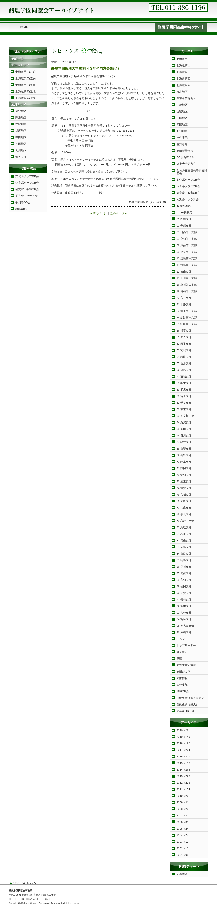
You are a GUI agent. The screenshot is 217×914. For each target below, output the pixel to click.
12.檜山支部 (184, 271)
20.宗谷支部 (184, 297)
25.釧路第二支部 (187, 324)
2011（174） (185, 789)
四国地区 (20, 143)
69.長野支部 (184, 455)
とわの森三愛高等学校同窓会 (192, 172)
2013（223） (185, 776)
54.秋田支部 (184, 356)
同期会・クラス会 (26, 195)
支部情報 (182, 678)
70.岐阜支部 (184, 461)
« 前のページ (98, 213)
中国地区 (20, 137)
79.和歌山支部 (185, 520)
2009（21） (184, 802)
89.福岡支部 (184, 586)
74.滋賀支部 (184, 488)
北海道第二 (183, 65)
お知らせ (182, 144)
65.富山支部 (184, 429)
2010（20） (184, 795)
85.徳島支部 (184, 560)
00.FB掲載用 (184, 212)
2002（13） (184, 848)
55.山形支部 (184, 363)
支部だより (183, 671)
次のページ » (118, 213)
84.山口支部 (184, 553)
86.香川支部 (184, 566)
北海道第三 (183, 72)
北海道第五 (183, 85)
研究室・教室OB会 (27, 189)
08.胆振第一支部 (187, 245)
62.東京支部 (184, 409)
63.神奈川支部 (185, 415)
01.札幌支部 (184, 219)
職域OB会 (21, 209)
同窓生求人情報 (186, 665)
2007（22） (184, 815)
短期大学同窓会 (186, 163)
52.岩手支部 (184, 343)
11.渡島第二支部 (187, 265)
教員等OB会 (23, 202)
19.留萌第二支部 (187, 291)
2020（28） (184, 730)
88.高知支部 (184, 579)
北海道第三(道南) (26, 85)
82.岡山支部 (184, 540)
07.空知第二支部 (187, 238)
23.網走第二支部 (187, 310)
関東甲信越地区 (186, 98)
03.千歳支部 (184, 225)
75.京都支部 (184, 494)
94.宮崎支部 (184, 619)
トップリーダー (186, 645)
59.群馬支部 (184, 389)
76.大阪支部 (184, 501)
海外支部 (20, 156)
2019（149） (185, 736)
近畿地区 (20, 130)
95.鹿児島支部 (185, 625)
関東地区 (20, 117)
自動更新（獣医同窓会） (192, 697)
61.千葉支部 (184, 402)
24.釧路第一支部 (187, 317)
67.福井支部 (184, 442)
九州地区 (20, 150)
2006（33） (184, 822)
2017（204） (185, 750)
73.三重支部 (184, 481)
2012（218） (185, 782)
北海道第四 (183, 78)
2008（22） (184, 809)
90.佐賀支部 (184, 593)
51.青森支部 (184, 337)
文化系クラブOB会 (27, 176)
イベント (182, 638)
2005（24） (184, 828)
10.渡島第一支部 (187, 258)
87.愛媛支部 (184, 573)
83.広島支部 (184, 547)
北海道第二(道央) (26, 78)
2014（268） (185, 769)
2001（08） (184, 854)
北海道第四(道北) (26, 91)
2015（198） (185, 763)
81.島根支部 (184, 533)
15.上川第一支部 (187, 278)
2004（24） (184, 835)
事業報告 (182, 652)
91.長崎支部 (184, 599)
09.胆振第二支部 (187, 251)
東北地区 (20, 111)
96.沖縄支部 (184, 632)
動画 (179, 658)
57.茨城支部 (184, 376)
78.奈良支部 (184, 514)
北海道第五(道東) (26, 98)
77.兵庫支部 (184, 507)
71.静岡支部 (184, 468)
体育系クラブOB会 (27, 182)
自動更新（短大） (188, 704)
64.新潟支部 (184, 422)
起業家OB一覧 (185, 711)
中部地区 (20, 124)
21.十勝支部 (184, 304)
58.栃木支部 (184, 383)
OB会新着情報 (185, 157)
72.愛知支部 (184, 474)
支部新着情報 (185, 150)
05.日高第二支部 (187, 232)
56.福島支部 (184, 370)
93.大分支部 (184, 612)
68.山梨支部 (184, 448)
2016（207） (185, 756)
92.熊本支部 (184, 606)
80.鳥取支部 (184, 527)
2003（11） (184, 841)
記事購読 (182, 874)
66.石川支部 (184, 435)
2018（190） (185, 743)
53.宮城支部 (184, 350)
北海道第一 (183, 59)
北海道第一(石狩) (26, 71)
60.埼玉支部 (184, 396)
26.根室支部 (184, 330)
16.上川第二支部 (187, 284)
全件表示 (182, 137)
